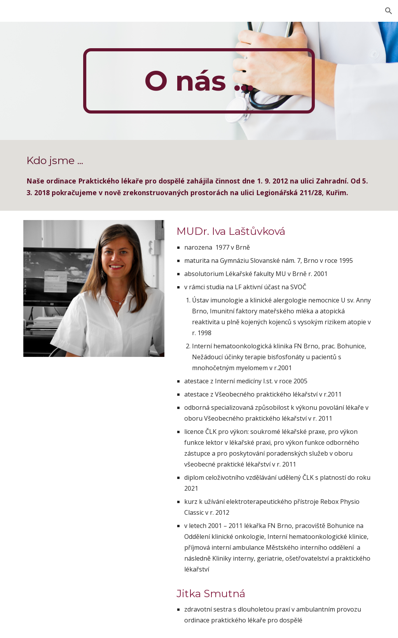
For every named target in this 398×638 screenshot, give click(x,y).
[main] (198, 81)
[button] (388, 11)
